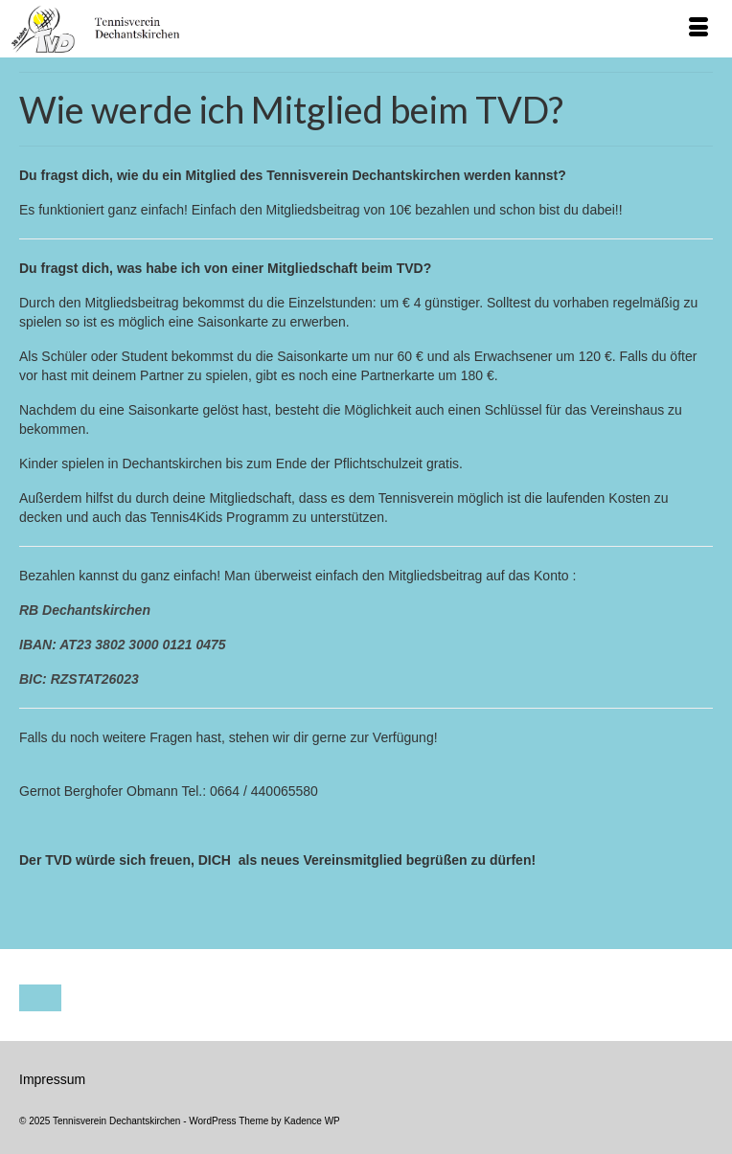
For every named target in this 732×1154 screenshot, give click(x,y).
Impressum (52, 1079)
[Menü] (698, 28)
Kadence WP (311, 1121)
